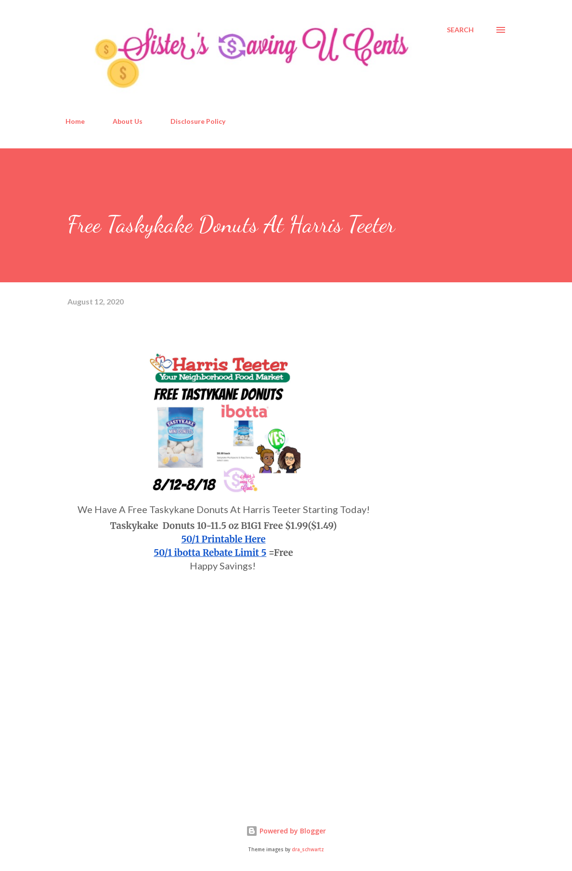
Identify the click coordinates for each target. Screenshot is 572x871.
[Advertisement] (139, 684)
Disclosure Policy (197, 121)
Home (75, 121)
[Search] (460, 30)
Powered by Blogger (286, 830)
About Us (128, 121)
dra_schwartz (308, 849)
